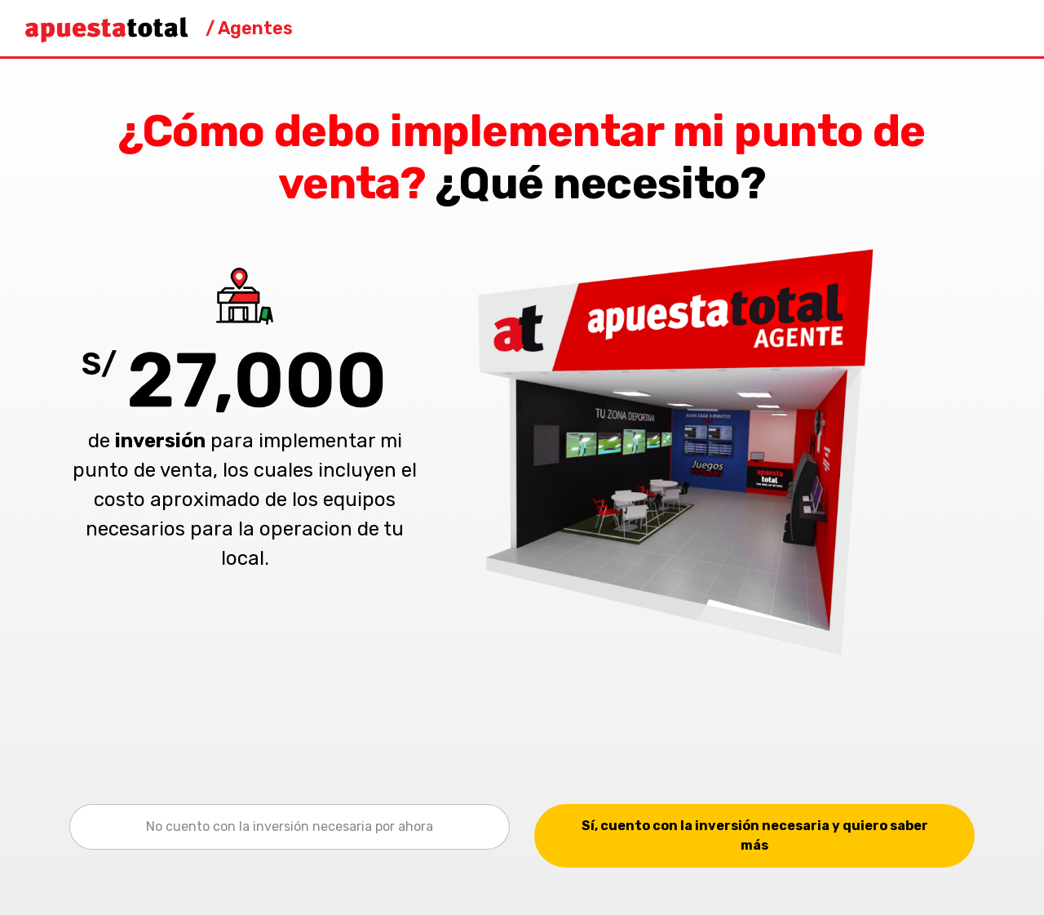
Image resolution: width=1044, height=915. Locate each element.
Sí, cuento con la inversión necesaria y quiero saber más (755, 835)
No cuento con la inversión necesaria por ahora (289, 826)
